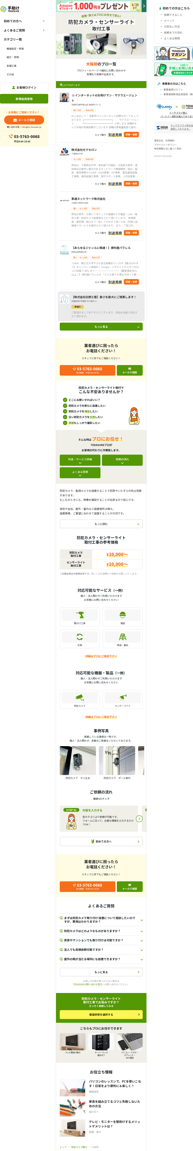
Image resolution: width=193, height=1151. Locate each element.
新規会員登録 (24, 99)
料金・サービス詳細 (80, 459)
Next (139, 818)
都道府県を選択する (101, 1014)
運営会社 (158, 140)
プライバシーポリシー (165, 144)
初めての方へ (13, 21)
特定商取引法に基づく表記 (167, 148)
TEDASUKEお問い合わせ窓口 (87, 984)
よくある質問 (80, 472)
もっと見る (101, 326)
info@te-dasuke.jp (31, 126)
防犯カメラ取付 (79, 1147)
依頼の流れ (122, 459)
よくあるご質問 (14, 30)
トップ (63, 1147)
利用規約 (170, 140)
